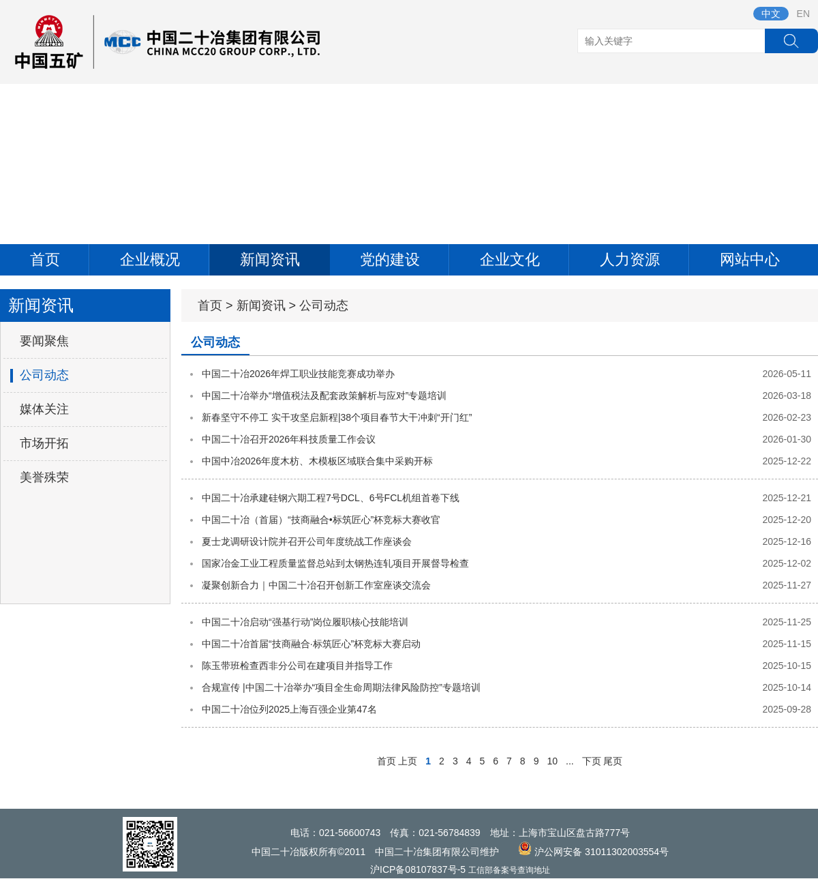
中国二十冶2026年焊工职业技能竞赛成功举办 (298, 373)
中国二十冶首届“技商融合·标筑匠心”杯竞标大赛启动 (311, 643)
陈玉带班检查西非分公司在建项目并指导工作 (297, 665)
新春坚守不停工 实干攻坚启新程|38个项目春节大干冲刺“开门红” (337, 417)
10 (552, 761)
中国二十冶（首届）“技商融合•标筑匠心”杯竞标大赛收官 (321, 519)
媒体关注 (44, 409)
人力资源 (630, 259)
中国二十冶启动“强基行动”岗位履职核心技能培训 (305, 621)
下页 (591, 761)
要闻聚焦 (44, 341)
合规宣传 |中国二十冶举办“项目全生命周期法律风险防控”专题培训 (341, 687)
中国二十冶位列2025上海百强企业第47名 (289, 709)
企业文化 (510, 259)
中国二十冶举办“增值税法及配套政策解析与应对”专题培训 (324, 395)
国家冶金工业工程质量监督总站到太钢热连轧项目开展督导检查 (335, 563)
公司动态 (44, 375)
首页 (45, 259)
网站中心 (750, 259)
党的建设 (390, 259)
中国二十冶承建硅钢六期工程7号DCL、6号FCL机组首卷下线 (330, 497)
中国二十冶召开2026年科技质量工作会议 (289, 439)
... (570, 761)
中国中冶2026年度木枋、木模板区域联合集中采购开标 (317, 461)
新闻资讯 (270, 259)
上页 (407, 761)
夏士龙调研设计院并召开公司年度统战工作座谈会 (307, 541)
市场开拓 (44, 443)
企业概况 (150, 259)
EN (803, 13)
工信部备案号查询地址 (509, 870)
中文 (771, 13)
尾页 (612, 761)
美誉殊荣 (44, 477)
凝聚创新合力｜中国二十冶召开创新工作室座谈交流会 (316, 585)
